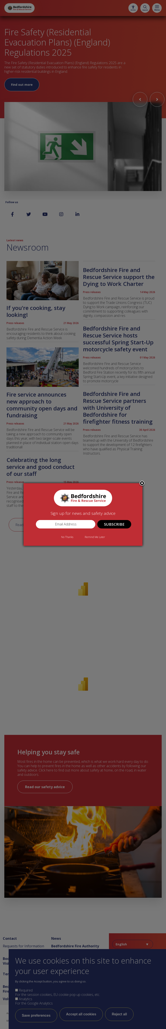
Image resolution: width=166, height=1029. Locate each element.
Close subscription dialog (142, 483)
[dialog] (83, 514)
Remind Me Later (95, 537)
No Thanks (67, 537)
